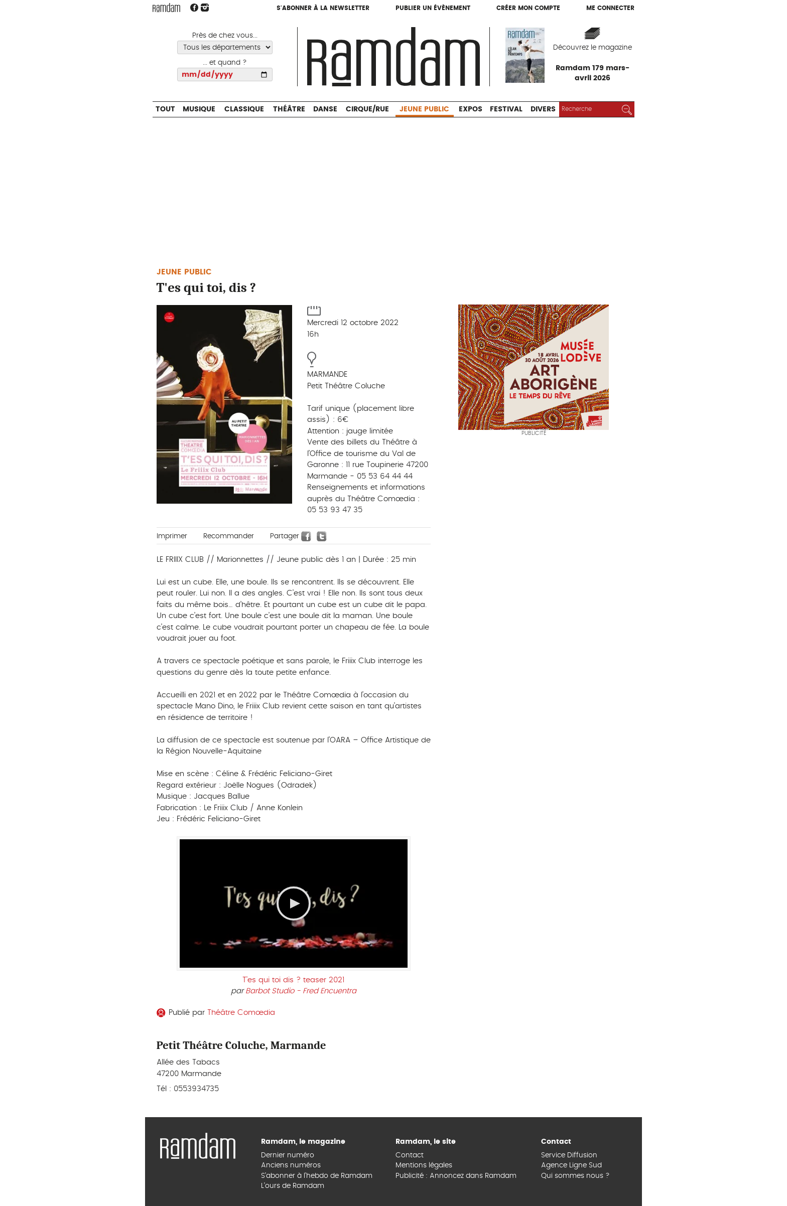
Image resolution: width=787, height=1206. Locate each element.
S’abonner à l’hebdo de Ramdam (316, 1175)
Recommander (228, 536)
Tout (165, 109)
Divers (543, 109)
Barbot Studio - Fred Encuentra (300, 991)
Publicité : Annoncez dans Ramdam (456, 1175)
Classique (244, 109)
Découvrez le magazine (592, 47)
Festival (506, 109)
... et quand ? (225, 62)
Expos (470, 109)
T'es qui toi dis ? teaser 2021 (293, 980)
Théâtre (289, 109)
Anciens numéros (291, 1165)
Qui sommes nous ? (575, 1175)
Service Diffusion (569, 1155)
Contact (410, 1155)
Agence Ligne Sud (571, 1165)
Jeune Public (424, 109)
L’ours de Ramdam (292, 1185)
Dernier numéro (287, 1155)
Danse (325, 109)
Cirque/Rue (367, 109)
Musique (199, 109)
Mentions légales (424, 1165)
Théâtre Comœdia (241, 1012)
